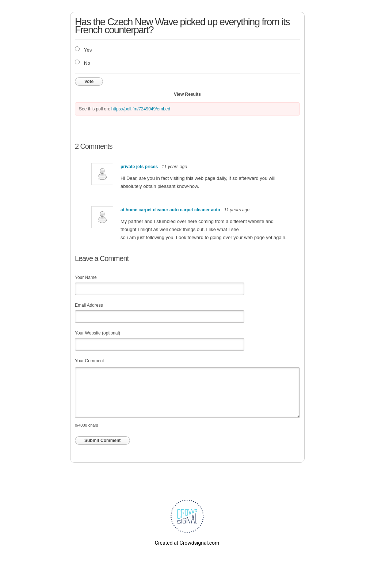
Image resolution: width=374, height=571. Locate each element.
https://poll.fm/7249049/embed (140, 108)
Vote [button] (89, 81)
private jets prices (139, 166)
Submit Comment (102, 440)
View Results (187, 94)
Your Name (86, 277)
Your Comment (89, 360)
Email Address (89, 305)
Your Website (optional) (97, 333)
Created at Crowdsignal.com (187, 543)
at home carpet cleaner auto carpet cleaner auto (171, 209)
